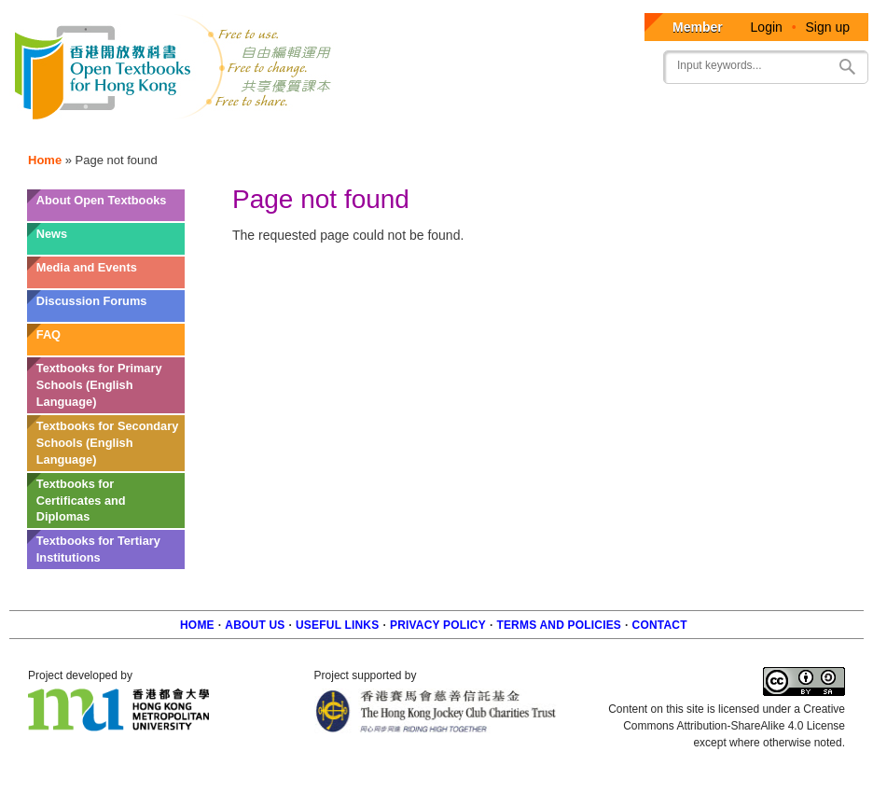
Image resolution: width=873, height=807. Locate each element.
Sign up (828, 27)
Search (847, 66)
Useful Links (337, 625)
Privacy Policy (438, 625)
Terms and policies (558, 625)
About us (254, 625)
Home (45, 160)
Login (767, 27)
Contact (659, 625)
